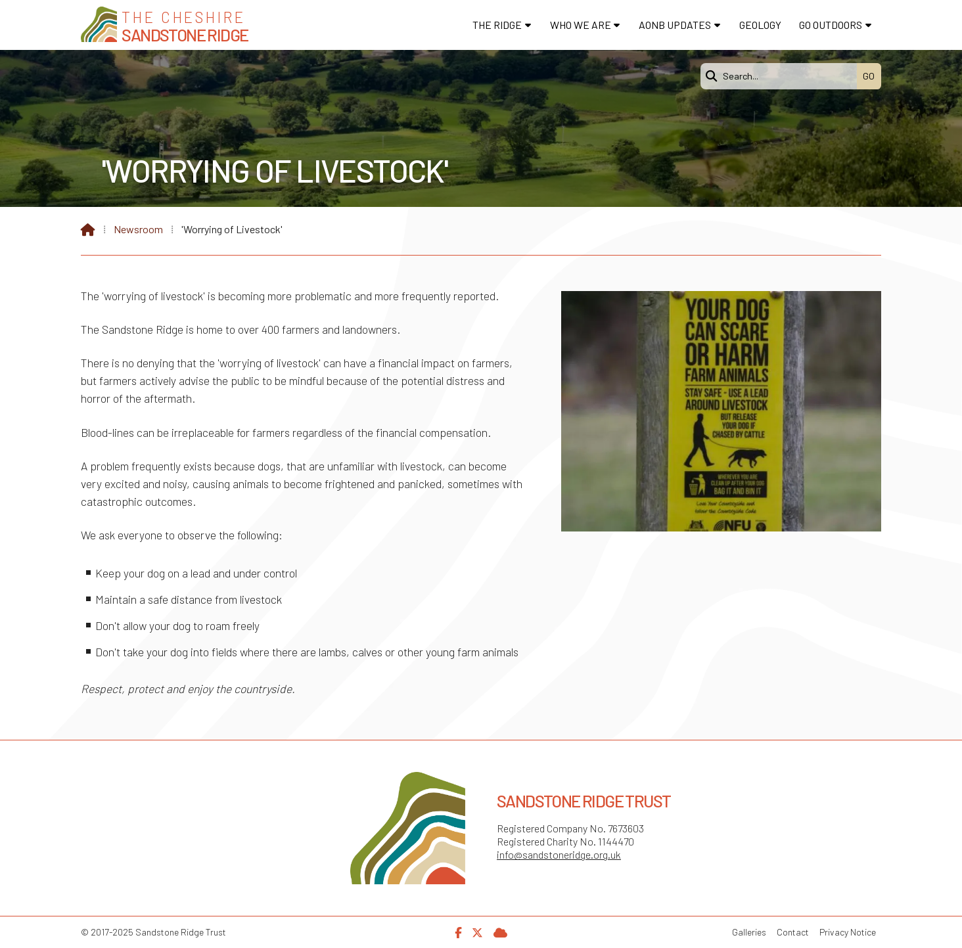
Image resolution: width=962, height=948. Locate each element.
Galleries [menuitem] (749, 931)
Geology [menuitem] (760, 24)
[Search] (782, 76)
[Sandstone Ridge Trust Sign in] (500, 931)
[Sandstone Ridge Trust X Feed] (477, 931)
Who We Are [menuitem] (580, 24)
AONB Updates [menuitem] (675, 24)
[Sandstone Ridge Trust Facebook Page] (458, 931)
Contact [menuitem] (793, 931)
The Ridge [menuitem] (497, 24)
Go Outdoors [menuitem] (830, 24)
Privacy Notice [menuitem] (847, 931)
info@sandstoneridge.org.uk (559, 854)
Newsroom (138, 229)
